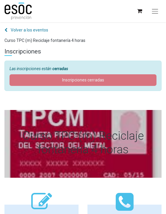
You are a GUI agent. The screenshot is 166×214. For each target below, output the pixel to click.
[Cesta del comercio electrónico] (139, 11)
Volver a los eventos (26, 30)
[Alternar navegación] (155, 11)
